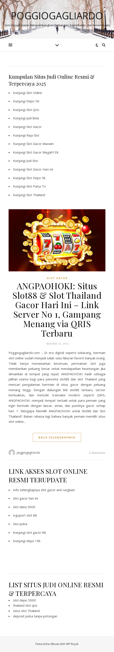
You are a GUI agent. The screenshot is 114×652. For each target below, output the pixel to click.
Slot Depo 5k (35, 178)
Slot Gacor (34, 127)
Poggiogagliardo (57, 15)
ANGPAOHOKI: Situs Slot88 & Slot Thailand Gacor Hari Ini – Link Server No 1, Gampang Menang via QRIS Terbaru (57, 309)
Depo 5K (33, 101)
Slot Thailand (35, 195)
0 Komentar (97, 453)
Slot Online (34, 93)
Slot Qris (32, 110)
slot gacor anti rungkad (57, 490)
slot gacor (57, 278)
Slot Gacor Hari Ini (39, 169)
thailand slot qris (25, 605)
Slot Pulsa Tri (36, 186)
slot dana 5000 (24, 507)
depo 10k (33, 541)
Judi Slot (32, 160)
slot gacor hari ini (25, 498)
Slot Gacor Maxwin (40, 143)
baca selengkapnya (57, 437)
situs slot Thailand (26, 611)
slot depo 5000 (24, 600)
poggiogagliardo (28, 453)
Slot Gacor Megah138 (42, 152)
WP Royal (72, 644)
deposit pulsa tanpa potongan (35, 616)
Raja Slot (32, 135)
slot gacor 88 (36, 532)
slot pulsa (20, 524)
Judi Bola (32, 118)
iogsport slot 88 (25, 515)
